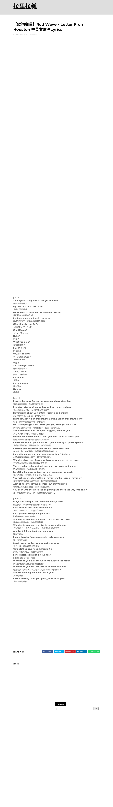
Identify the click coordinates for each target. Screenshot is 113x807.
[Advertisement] (56, 43)
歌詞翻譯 (33, 34)
